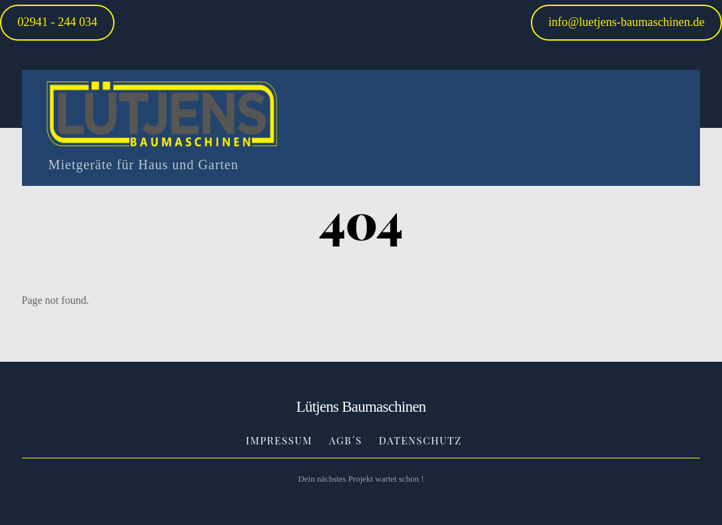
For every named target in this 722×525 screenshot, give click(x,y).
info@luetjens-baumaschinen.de (626, 22)
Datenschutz (420, 440)
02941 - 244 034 (57, 22)
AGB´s (345, 440)
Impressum (279, 440)
